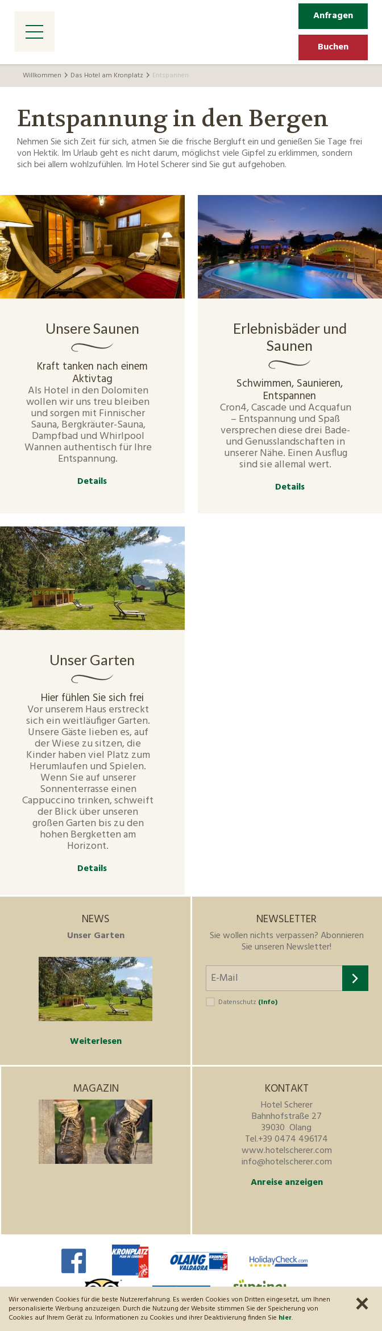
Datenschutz (247, 1002)
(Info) (267, 1002)
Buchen (333, 47)
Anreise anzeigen (287, 1182)
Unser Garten (92, 659)
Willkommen (42, 75)
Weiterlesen (96, 1041)
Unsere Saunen (92, 328)
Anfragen (333, 16)
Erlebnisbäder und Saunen (290, 337)
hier (285, 1318)
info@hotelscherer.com (287, 1162)
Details (92, 481)
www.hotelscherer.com (287, 1150)
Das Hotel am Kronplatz (106, 75)
